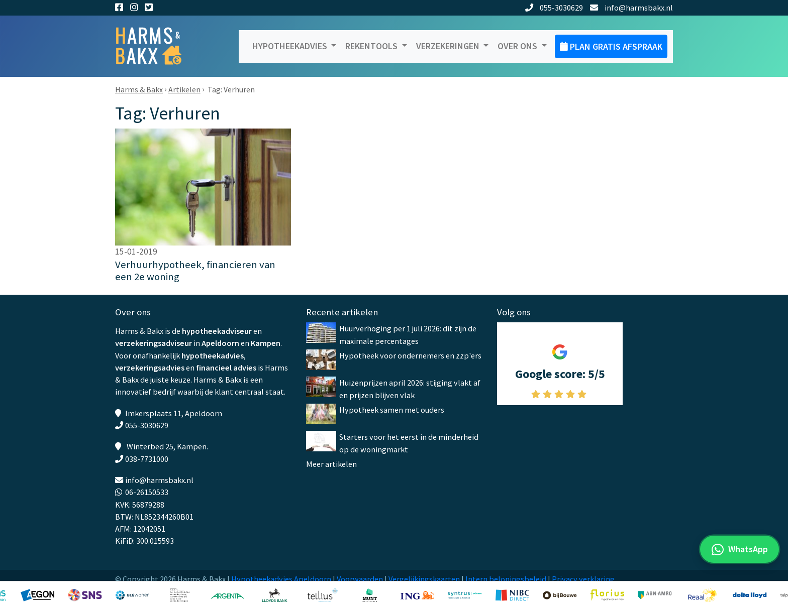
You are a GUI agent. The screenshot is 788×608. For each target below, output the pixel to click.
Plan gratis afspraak (611, 46)
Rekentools (372, 46)
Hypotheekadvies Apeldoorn (281, 579)
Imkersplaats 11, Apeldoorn (173, 413)
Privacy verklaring (583, 579)
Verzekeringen (448, 46)
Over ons (518, 46)
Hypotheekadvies (290, 46)
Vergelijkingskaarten (424, 579)
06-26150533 (146, 492)
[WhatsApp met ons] (739, 549)
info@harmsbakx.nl (631, 8)
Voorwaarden (360, 579)
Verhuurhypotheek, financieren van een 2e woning (195, 271)
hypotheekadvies (212, 355)
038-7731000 (146, 459)
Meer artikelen (331, 464)
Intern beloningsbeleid (505, 579)
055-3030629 (554, 8)
